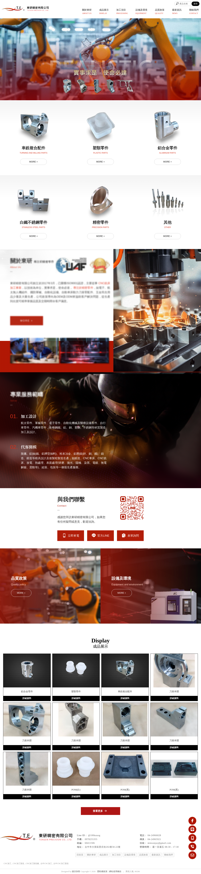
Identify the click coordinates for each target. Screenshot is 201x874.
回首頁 (80, 855)
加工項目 (116, 855)
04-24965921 (154, 839)
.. (123, 871)
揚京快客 (76, 871)
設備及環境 (129, 855)
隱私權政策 (102, 871)
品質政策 (143, 855)
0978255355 (91, 839)
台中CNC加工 (46, 863)
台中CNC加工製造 (61, 863)
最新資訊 (156, 855)
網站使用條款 (115, 871)
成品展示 (103, 855)
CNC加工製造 (18, 863)
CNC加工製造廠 (32, 863)
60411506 (90, 843)
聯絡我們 (168, 855)
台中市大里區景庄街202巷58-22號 (102, 847)
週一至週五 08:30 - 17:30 (165, 847)
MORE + (33, 176)
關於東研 (91, 855)
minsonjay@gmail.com (159, 843)
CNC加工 (7, 863)
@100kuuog (94, 835)
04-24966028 (154, 835)
